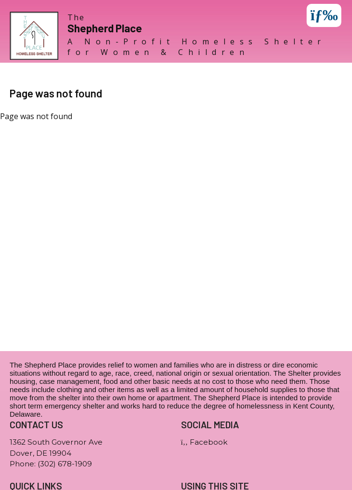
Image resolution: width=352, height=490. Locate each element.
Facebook (204, 442)
